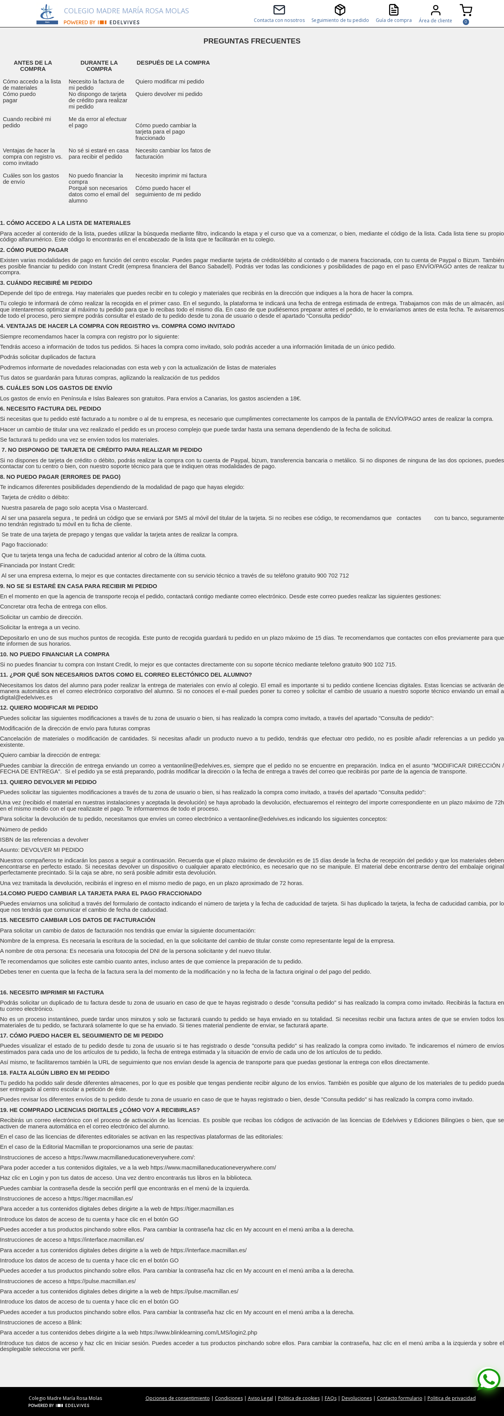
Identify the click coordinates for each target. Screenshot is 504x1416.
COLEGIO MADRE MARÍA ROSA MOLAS (126, 10)
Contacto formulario (399, 1398)
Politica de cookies (299, 1398)
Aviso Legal (260, 1398)
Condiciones (229, 1398)
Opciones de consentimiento (178, 1398)
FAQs (331, 1398)
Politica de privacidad (452, 1398)
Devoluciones (357, 1398)
